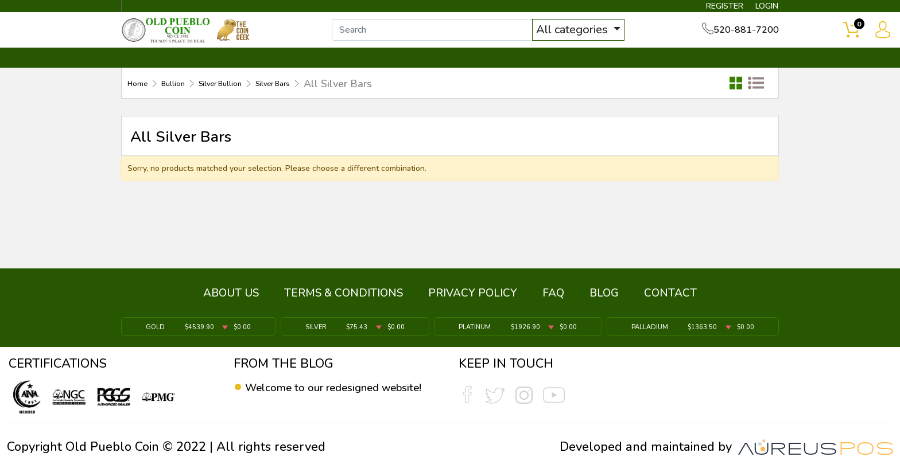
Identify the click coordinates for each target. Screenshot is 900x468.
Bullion (186, 98)
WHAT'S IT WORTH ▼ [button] (367, 72)
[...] (449, 39)
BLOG (604, 299)
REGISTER (705, 9)
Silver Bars (319, 98)
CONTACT (739, 72)
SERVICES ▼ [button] (591, 72)
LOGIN (757, 9)
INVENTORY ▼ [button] (245, 72)
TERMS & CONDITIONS (343, 299)
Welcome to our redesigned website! (325, 395)
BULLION (157, 72)
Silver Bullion (248, 98)
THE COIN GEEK (492, 72)
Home (141, 98)
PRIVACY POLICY (472, 299)
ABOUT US (231, 299)
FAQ (553, 299)
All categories (590, 38)
